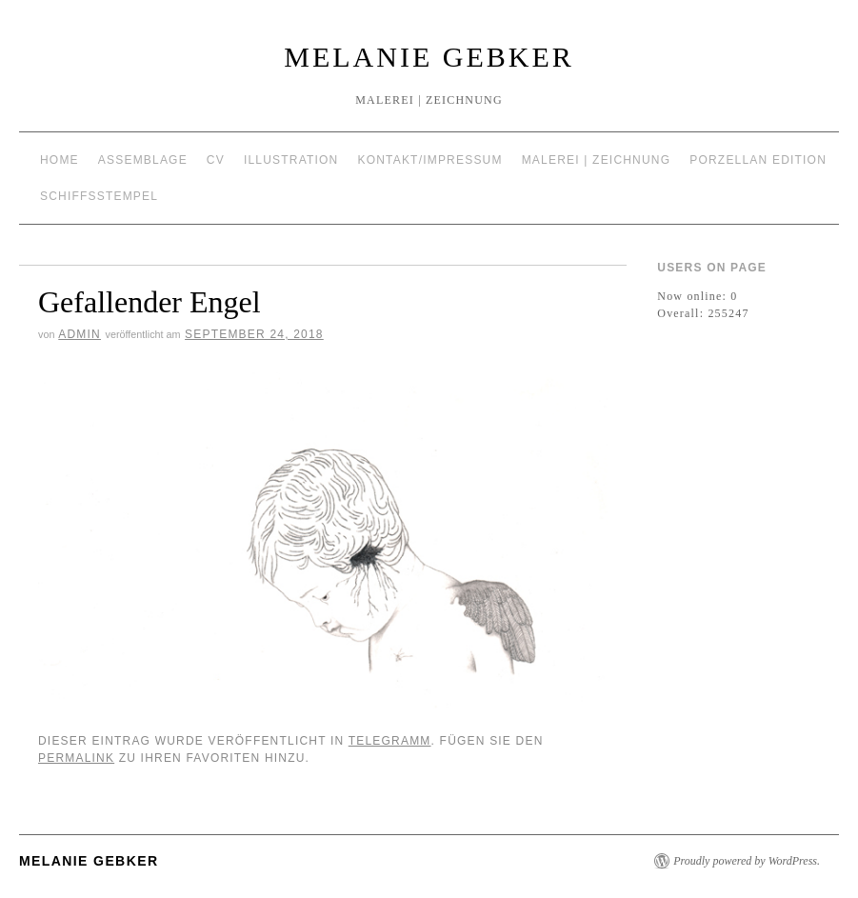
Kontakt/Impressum (429, 160)
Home (59, 160)
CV (216, 160)
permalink (76, 758)
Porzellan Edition (758, 160)
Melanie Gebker (428, 56)
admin (79, 334)
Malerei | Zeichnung (596, 160)
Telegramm (390, 741)
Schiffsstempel (99, 196)
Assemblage (143, 160)
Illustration (291, 160)
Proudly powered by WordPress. (746, 861)
